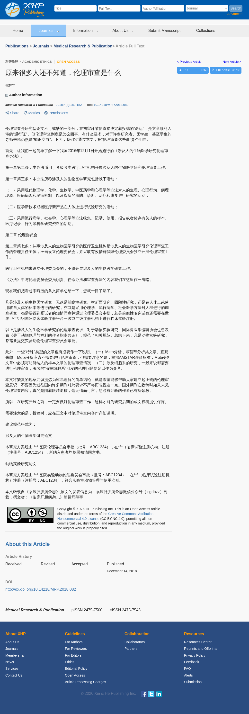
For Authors (73, 642)
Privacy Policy (194, 655)
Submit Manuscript (165, 30)
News (9, 662)
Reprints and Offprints (200, 649)
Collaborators (134, 642)
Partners (130, 649)
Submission (193, 682)
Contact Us (13, 675)
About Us (123, 30)
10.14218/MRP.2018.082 (111, 105)
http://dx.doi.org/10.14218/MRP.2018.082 (40, 589)
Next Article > (232, 61)
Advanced (234, 14)
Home (18, 30)
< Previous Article (189, 61)
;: (69, 105)
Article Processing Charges (85, 682)
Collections (206, 30)
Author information (24, 95)
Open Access (75, 675)
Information (85, 30)
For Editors (73, 655)
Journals (49, 30)
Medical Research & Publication (82, 46)
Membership (14, 655)
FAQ (187, 668)
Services (11, 668)
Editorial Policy (76, 668)
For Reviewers (76, 649)
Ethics (69, 662)
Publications (16, 46)
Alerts (188, 675)
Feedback (191, 662)
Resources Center (198, 642)
